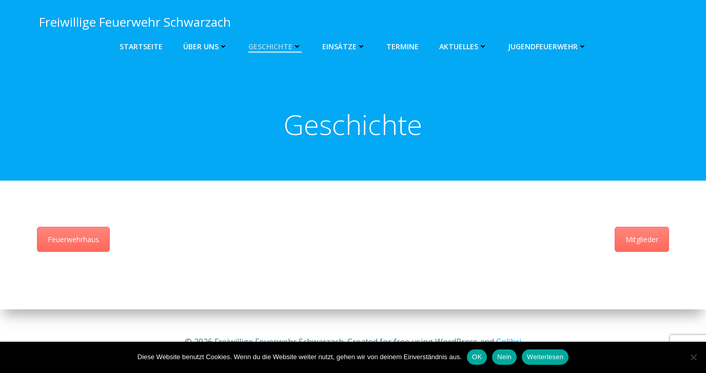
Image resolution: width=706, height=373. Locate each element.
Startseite (141, 46)
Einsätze (344, 46)
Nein (504, 357)
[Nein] (693, 357)
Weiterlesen (545, 357)
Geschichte (275, 46)
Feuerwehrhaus (73, 243)
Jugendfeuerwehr (547, 46)
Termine (402, 46)
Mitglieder (641, 243)
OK (477, 357)
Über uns (205, 46)
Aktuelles (463, 46)
